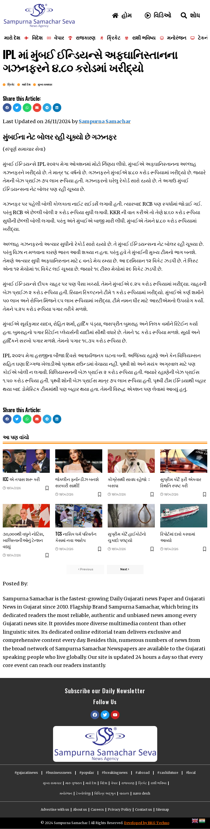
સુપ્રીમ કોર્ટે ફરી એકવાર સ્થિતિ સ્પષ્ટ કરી (180, 482)
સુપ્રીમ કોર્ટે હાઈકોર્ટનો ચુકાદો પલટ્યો (127, 536)
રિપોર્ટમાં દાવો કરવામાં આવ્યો (177, 536)
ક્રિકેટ (10, 84)
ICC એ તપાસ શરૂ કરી (21, 479)
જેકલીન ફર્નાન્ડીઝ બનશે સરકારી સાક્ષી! (76, 482)
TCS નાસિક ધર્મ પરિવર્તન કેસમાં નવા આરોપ (75, 536)
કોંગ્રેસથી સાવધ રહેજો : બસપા (128, 482)
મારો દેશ (26, 84)
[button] (7, 107)
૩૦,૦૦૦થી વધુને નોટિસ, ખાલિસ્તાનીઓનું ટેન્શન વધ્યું (23, 540)
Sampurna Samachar (105, 121)
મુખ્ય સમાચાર (45, 84)
